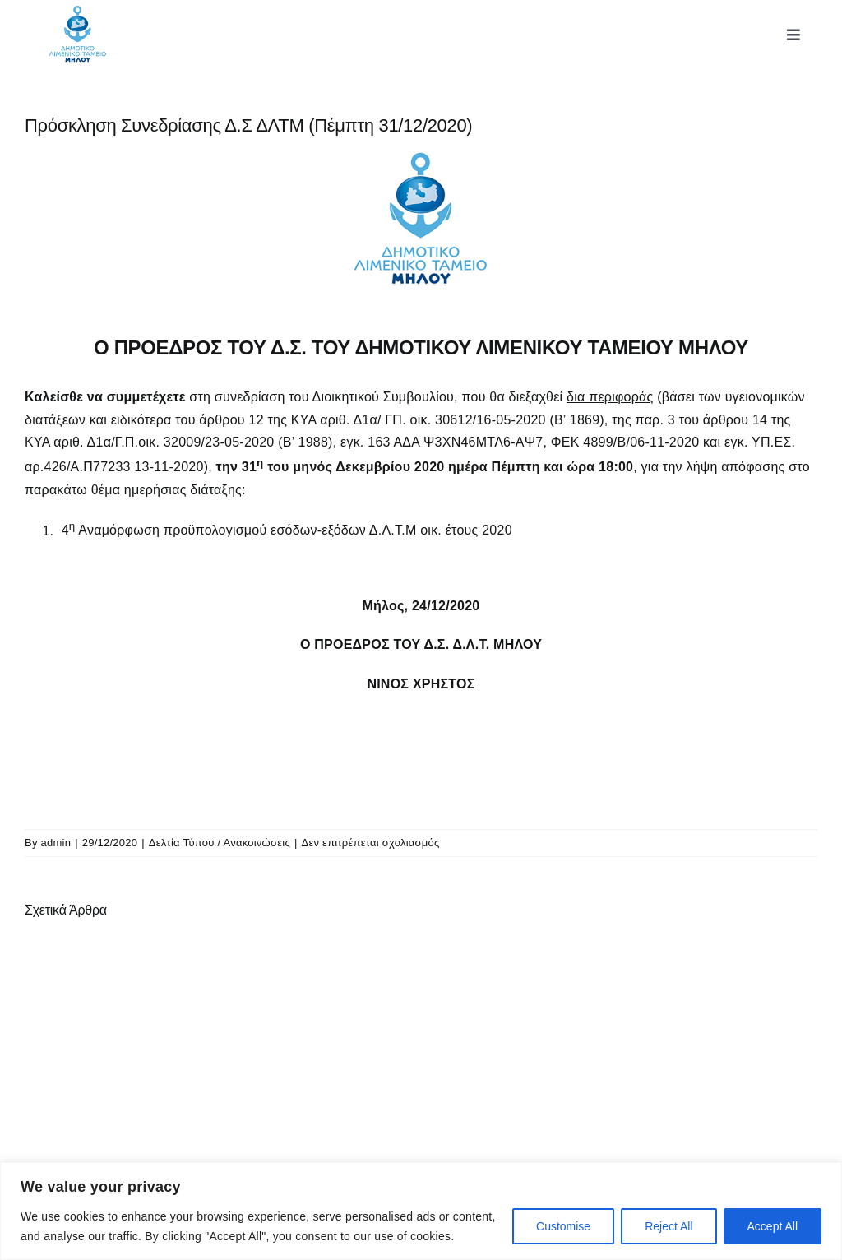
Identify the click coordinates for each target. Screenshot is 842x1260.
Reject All (668, 1226)
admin (56, 842)
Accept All (772, 1226)
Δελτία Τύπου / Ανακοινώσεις (219, 842)
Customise (563, 1226)
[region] (421, 1211)
